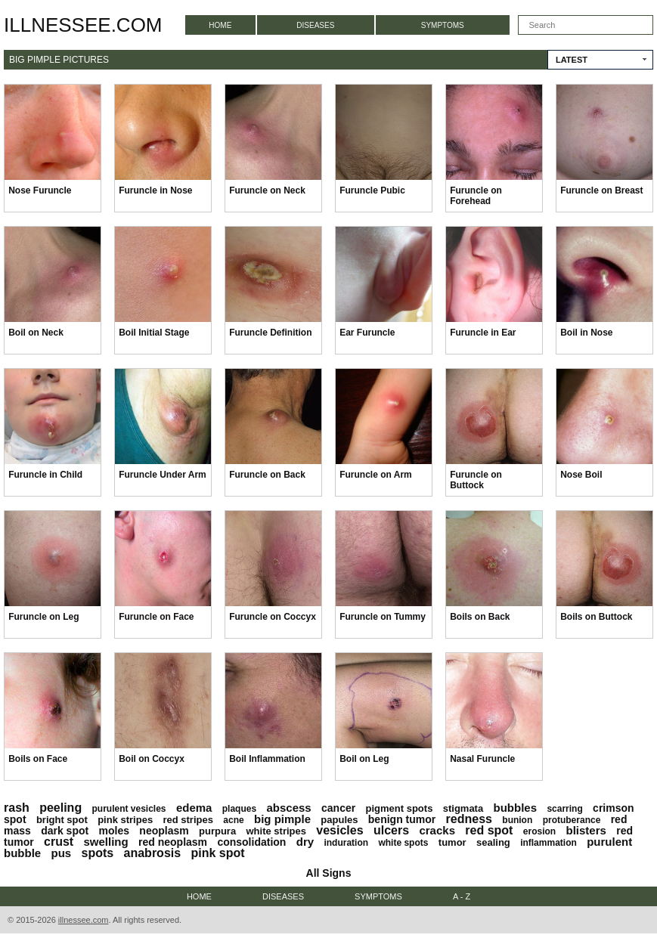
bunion (517, 820)
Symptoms (442, 25)
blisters (586, 830)
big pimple (282, 819)
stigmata (463, 808)
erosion (539, 831)
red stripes (187, 819)
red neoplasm (172, 842)
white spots (403, 842)
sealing (493, 842)
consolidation (251, 842)
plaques (239, 808)
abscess (288, 807)
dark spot (64, 831)
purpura (217, 831)
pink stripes (125, 819)
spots (98, 853)
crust (58, 841)
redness (469, 819)
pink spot (217, 853)
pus (61, 853)
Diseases (315, 25)
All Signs (329, 873)
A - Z (461, 896)
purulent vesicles (129, 808)
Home (220, 25)
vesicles (339, 830)
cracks (437, 830)
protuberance (572, 820)
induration (346, 842)
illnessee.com (83, 25)
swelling (105, 841)
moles (114, 831)
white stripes (276, 831)
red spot (489, 830)
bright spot (62, 819)
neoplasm (163, 831)
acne (233, 820)
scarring (564, 808)
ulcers (391, 830)
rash (16, 807)
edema (194, 807)
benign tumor (401, 819)
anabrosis (152, 853)
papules (339, 819)
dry (305, 841)
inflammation (548, 842)
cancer (338, 808)
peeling (60, 807)
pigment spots (399, 808)
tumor (452, 842)
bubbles (516, 807)
